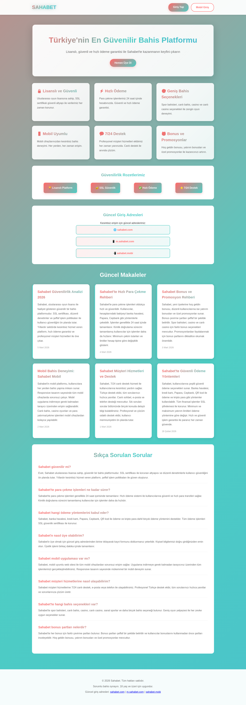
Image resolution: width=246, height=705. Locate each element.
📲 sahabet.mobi (123, 253)
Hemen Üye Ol (123, 62)
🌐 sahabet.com (123, 229)
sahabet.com (117, 692)
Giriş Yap (178, 7)
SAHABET (44, 7)
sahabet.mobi (153, 692)
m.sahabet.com (135, 692)
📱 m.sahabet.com (123, 241)
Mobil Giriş (202, 7)
